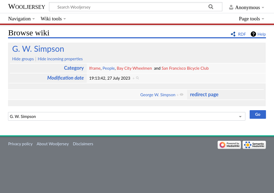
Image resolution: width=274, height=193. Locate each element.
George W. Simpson (157, 94)
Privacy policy (20, 143)
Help (261, 34)
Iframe (95, 68)
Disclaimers (83, 143)
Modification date (65, 78)
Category (74, 68)
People (108, 68)
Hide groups (23, 58)
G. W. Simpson (38, 48)
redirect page (204, 94)
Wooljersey (26, 6)
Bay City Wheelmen (134, 68)
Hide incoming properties (60, 58)
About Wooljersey (53, 143)
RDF (242, 34)
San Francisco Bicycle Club (185, 68)
